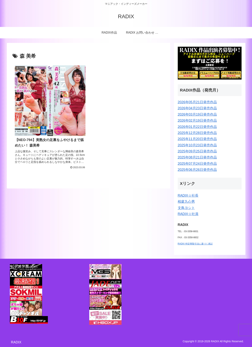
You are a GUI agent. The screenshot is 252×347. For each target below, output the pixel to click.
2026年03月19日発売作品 (197, 114)
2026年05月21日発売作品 (197, 102)
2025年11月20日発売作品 (197, 139)
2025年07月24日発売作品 (197, 164)
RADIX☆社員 (188, 214)
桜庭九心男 (186, 201)
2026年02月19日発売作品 (197, 120)
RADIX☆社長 (188, 195)
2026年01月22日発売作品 (197, 127)
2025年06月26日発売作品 (197, 170)
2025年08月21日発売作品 (197, 157)
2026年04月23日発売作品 (197, 108)
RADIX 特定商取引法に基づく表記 (195, 243)
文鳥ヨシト (186, 208)
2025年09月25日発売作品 (197, 151)
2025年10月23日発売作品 (197, 145)
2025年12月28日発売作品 (197, 133)
